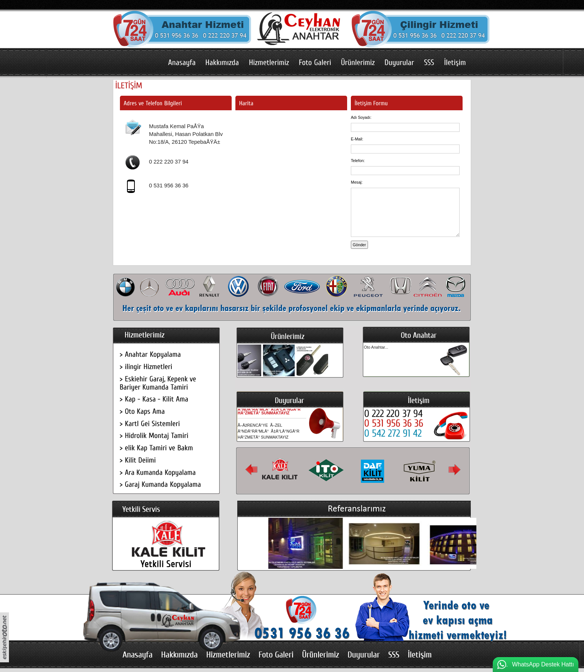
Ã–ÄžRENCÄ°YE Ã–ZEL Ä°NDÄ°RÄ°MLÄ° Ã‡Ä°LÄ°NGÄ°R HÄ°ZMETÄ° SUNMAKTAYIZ (269, 410)
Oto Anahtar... (376, 347)
